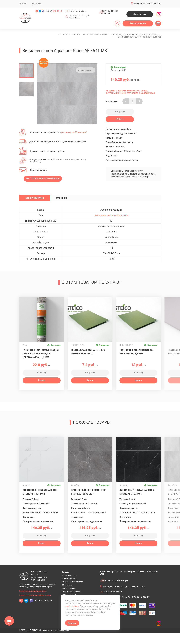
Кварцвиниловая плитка (72, 582)
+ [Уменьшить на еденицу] (139, 101)
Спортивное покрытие (71, 592)
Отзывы (140, 572)
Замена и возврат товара (111, 572)
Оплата (23, 4)
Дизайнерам (139, 14)
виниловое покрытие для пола (111, 215)
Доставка (36, 4)
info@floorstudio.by (78, 11)
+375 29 (53, 11)
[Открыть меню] (158, 23)
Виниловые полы (69, 579)
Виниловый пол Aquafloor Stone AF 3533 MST (136, 492)
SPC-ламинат (67, 585)
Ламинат (66, 572)
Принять (72, 623)
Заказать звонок (137, 23)
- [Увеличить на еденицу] (125, 101)
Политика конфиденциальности (33, 591)
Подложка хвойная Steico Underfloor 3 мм (88, 352)
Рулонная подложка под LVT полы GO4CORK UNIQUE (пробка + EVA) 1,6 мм (41, 354)
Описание (61, 197)
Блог (102, 574)
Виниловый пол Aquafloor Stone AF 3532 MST (88, 492)
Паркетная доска (69, 575)
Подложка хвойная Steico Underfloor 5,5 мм (136, 352)
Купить (120, 119)
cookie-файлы (72, 606)
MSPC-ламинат (68, 588)
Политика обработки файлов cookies (35, 595)
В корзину (120, 111)
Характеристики (34, 197)
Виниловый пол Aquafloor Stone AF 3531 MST (40, 492)
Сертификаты (152, 572)
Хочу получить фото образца (43, 178)
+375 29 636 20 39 (43, 600)
